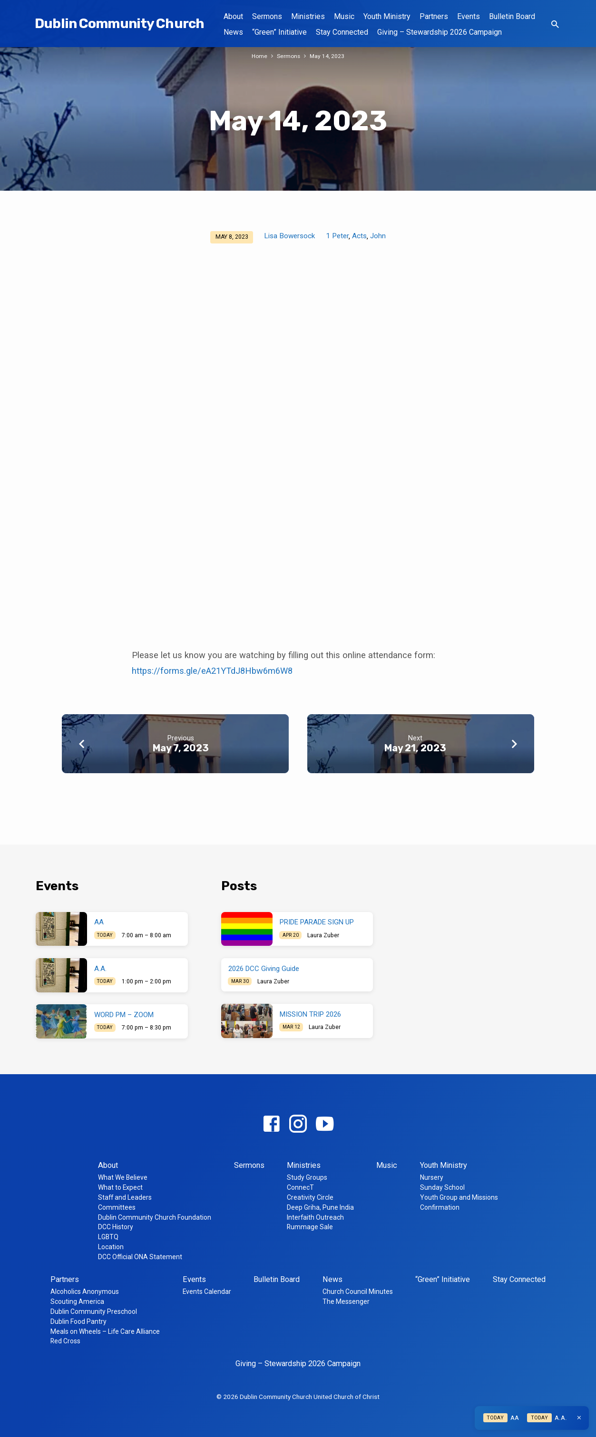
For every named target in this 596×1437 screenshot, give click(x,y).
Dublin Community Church (119, 23)
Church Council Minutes (357, 1291)
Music (344, 16)
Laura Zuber (323, 935)
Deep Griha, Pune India (320, 1207)
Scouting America (77, 1301)
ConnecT (300, 1187)
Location (111, 1247)
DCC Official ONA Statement (140, 1257)
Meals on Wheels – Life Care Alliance (105, 1331)
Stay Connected (342, 32)
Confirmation (439, 1207)
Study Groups (307, 1177)
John (378, 236)
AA (99, 922)
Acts (359, 236)
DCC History (115, 1227)
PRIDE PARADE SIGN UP (317, 922)
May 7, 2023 (181, 748)
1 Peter (337, 236)
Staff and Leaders (125, 1197)
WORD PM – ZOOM (124, 1014)
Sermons (267, 16)
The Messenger (346, 1301)
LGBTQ (108, 1237)
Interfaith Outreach (315, 1217)
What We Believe (122, 1177)
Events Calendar (207, 1291)
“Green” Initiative (279, 32)
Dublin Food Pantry (78, 1321)
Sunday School (442, 1187)
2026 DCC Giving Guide (263, 968)
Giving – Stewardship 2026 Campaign (439, 32)
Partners (434, 16)
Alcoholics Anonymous (84, 1291)
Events (468, 16)
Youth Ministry (386, 16)
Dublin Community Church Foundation (154, 1217)
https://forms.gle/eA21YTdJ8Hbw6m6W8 (212, 671)
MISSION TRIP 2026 (310, 1014)
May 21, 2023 (415, 748)
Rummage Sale (310, 1227)
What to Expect (120, 1187)
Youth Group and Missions (459, 1197)
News (233, 32)
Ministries (308, 16)
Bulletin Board (512, 16)
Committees (117, 1207)
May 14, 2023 (328, 55)
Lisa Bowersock (289, 236)
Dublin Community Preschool (93, 1311)
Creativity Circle (310, 1197)
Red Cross (65, 1341)
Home (258, 55)
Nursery (431, 1177)
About (233, 16)
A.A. (100, 968)
